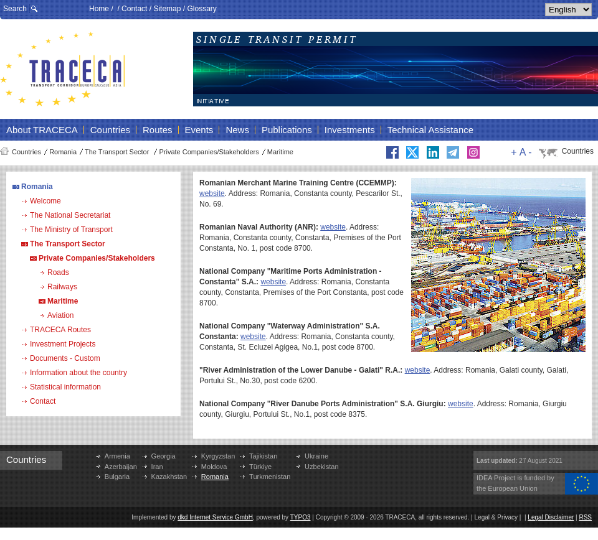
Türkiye (260, 466)
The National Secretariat (70, 215)
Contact (134, 8)
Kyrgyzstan (218, 456)
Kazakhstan (169, 476)
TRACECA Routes (60, 329)
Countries (26, 152)
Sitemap (167, 8)
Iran (157, 466)
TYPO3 (300, 517)
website (212, 193)
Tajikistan (263, 456)
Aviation (60, 315)
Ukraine (316, 456)
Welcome (45, 201)
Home (99, 8)
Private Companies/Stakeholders (209, 152)
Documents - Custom (65, 358)
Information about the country (78, 372)
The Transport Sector (118, 152)
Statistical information (65, 387)
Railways (62, 286)
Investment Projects (62, 344)
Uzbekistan (321, 466)
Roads (58, 272)
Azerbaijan (121, 466)
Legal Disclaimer (551, 517)
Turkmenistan (269, 476)
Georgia (163, 456)
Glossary (201, 8)
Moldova (214, 466)
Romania (63, 152)
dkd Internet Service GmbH (215, 517)
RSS (585, 517)
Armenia (117, 456)
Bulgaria (117, 476)
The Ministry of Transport (71, 229)
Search (15, 8)
